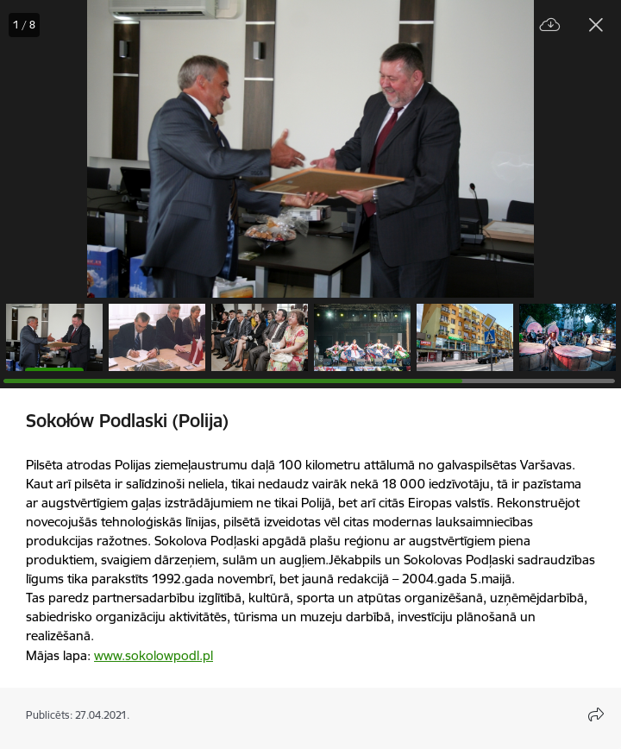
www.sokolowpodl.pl (153, 655)
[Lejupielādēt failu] (550, 25)
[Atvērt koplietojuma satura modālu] (596, 714)
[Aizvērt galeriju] (596, 25)
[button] (54, 337)
